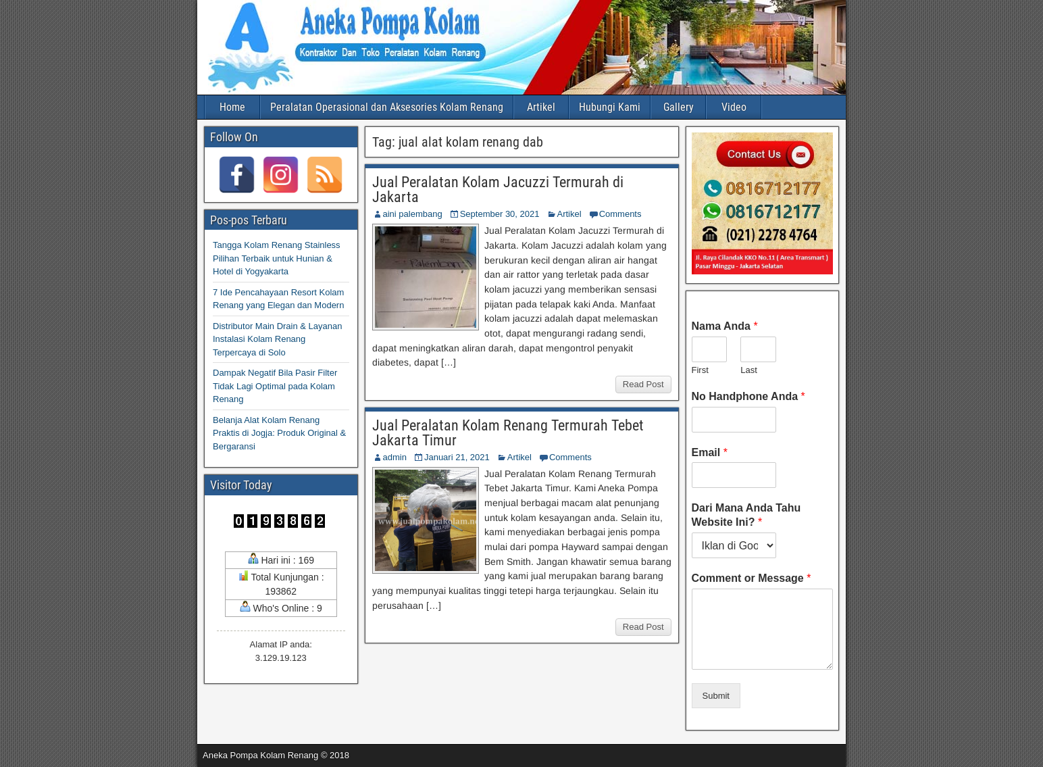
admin (395, 457)
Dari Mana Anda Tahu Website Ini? (746, 515)
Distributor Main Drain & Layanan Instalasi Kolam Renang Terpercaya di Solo (277, 339)
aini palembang (412, 214)
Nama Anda (725, 326)
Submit (716, 696)
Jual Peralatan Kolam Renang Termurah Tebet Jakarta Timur (508, 433)
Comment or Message (751, 578)
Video (733, 107)
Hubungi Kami (609, 107)
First (700, 370)
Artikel (541, 107)
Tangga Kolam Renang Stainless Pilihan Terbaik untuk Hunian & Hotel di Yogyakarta (276, 258)
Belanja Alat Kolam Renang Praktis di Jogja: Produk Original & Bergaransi (279, 433)
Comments (620, 214)
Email (710, 452)
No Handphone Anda (748, 396)
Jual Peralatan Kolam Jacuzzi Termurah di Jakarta (498, 189)
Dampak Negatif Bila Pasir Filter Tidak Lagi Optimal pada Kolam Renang (275, 386)
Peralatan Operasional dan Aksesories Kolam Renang (386, 107)
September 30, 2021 (500, 214)
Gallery (678, 107)
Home (232, 107)
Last (748, 370)
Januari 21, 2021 (457, 457)
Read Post (643, 384)
